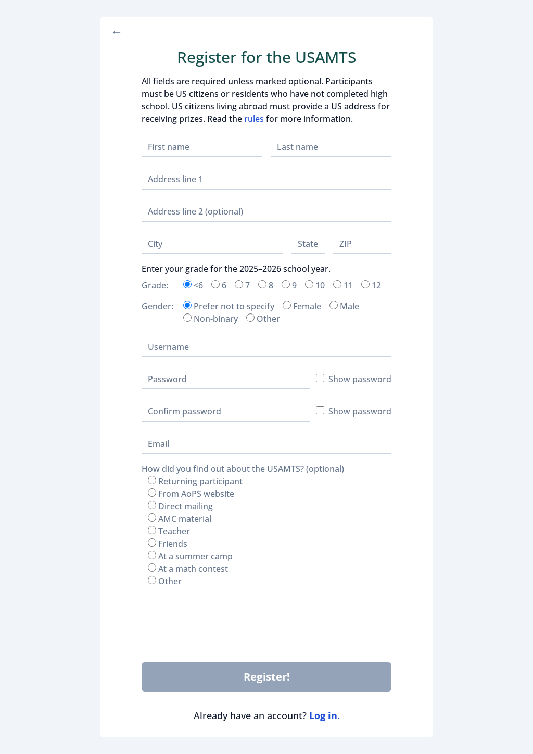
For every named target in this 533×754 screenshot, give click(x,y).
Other (263, 318)
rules (254, 118)
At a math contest (188, 568)
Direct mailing (180, 506)
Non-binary (210, 318)
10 (315, 285)
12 (371, 285)
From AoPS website (191, 493)
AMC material (179, 518)
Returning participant (195, 481)
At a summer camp (190, 556)
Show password (353, 379)
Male (344, 306)
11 (343, 285)
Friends (167, 543)
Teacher (169, 531)
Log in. (324, 715)
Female (302, 306)
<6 (193, 285)
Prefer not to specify (228, 306)
